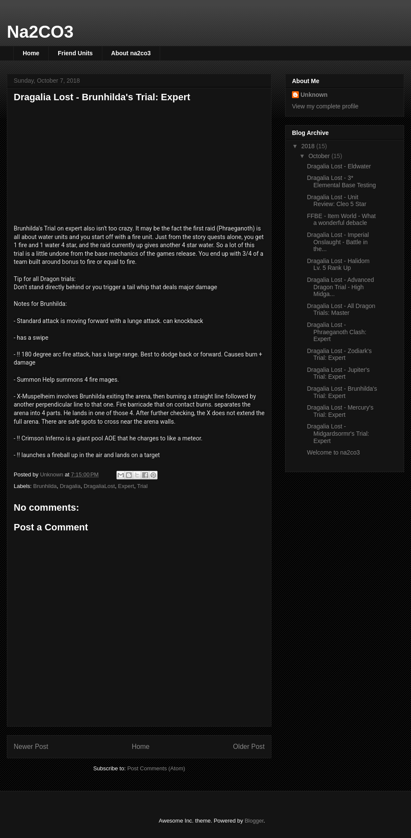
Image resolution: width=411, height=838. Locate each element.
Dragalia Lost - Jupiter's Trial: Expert (338, 373)
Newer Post (31, 746)
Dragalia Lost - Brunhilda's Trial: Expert (342, 392)
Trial (142, 486)
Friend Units (75, 53)
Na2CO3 (40, 31)
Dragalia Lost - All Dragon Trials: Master (341, 309)
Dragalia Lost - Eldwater (339, 166)
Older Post (249, 746)
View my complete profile (325, 106)
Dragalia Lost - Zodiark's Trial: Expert (339, 354)
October (319, 156)
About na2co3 (131, 53)
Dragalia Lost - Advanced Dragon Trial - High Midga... (340, 287)
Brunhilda (45, 486)
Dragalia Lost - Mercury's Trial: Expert (340, 411)
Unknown (314, 94)
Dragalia (70, 486)
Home (31, 53)
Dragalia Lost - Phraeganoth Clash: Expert (336, 332)
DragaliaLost (99, 486)
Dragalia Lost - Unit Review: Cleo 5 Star (336, 201)
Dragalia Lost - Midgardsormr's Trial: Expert (338, 433)
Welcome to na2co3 (333, 452)
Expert (126, 486)
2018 (308, 146)
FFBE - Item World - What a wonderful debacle (341, 219)
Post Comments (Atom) (156, 768)
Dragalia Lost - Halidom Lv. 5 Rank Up (338, 264)
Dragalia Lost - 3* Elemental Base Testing (341, 181)
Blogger (253, 820)
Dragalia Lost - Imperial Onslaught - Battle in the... (338, 242)
